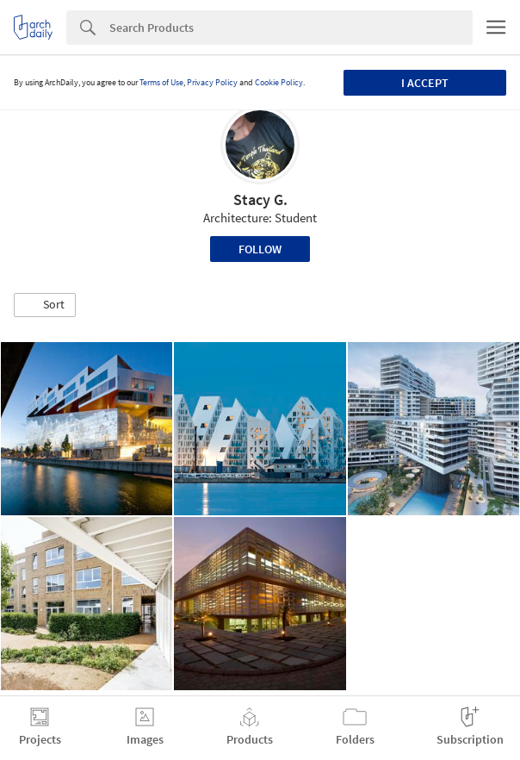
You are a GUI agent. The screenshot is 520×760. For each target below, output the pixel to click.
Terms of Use (161, 82)
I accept (425, 82)
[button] (45, 305)
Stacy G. (260, 199)
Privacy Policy (212, 82)
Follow (260, 249)
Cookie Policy (279, 82)
